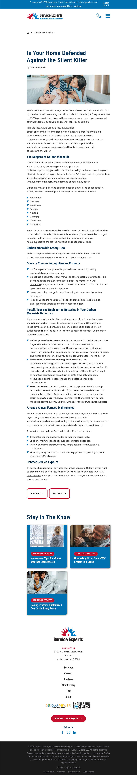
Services (68, 667)
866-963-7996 (68, 648)
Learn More (106, 4)
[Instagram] (68, 732)
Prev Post (37, 493)
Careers (68, 673)
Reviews (68, 679)
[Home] (45, 15)
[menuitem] (48, 772)
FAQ (68, 691)
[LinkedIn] (74, 732)
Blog (68, 696)
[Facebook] (62, 732)
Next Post (59, 493)
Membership (68, 685)
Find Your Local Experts (68, 718)
